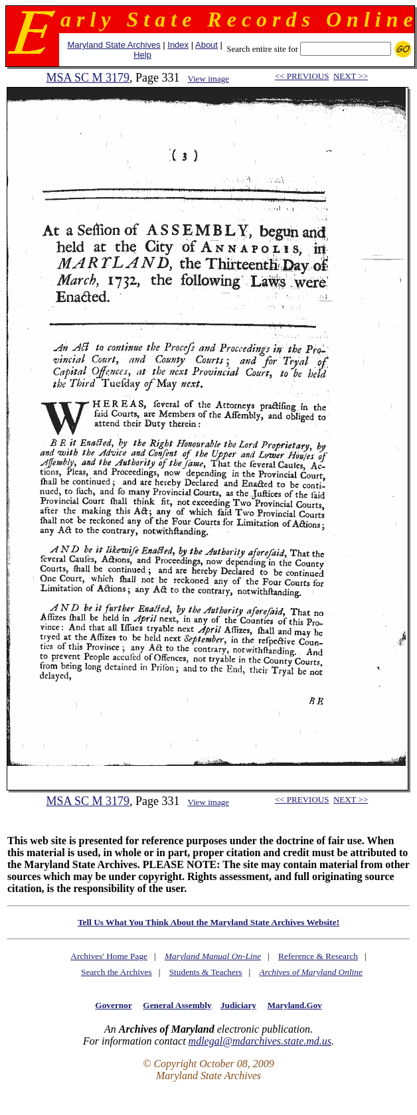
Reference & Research (318, 956)
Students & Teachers (205, 972)
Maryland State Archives (113, 45)
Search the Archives (116, 972)
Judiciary (238, 1005)
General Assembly (177, 1005)
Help (142, 55)
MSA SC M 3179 (87, 77)
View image (208, 79)
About (206, 45)
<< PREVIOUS (302, 76)
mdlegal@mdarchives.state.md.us (260, 1041)
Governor (113, 1005)
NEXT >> (350, 76)
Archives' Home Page (108, 956)
